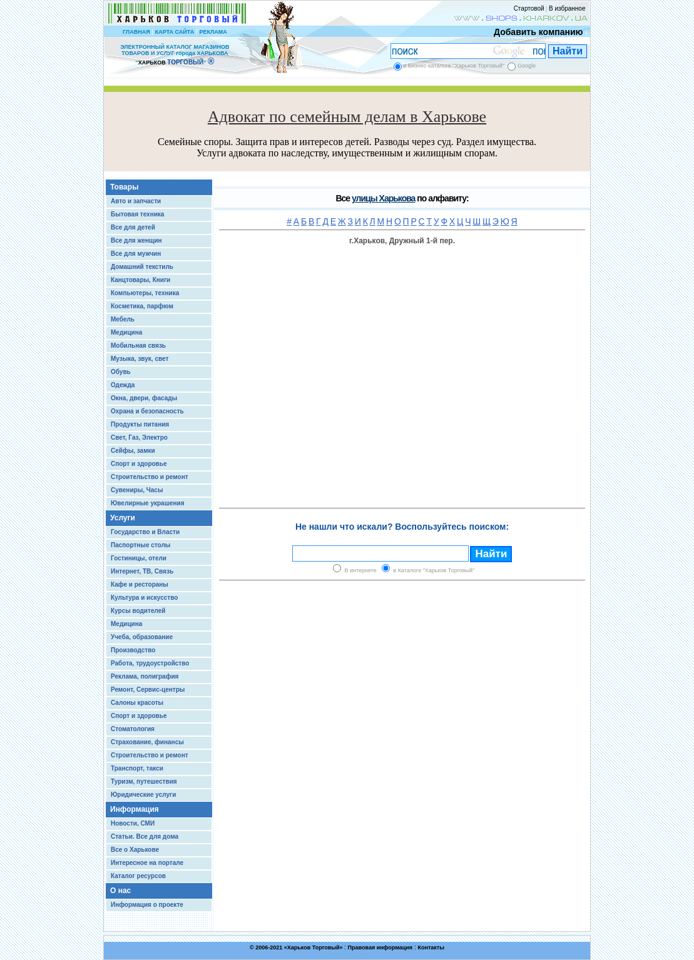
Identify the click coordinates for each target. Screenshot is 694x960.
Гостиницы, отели (138, 558)
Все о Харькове (135, 849)
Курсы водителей (138, 610)
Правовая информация (380, 947)
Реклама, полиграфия (144, 676)
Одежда (123, 384)
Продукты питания (140, 424)
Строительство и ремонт (149, 476)
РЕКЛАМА (213, 32)
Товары (124, 187)
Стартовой (529, 8)
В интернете (361, 570)
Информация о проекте (147, 904)
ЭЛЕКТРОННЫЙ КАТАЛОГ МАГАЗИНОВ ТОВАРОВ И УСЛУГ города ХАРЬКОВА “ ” (174, 55)
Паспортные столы (140, 545)
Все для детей (133, 227)
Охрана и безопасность (147, 411)
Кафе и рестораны (139, 584)
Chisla (362, 954)
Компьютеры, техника (145, 293)
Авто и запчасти (136, 201)
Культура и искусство (144, 597)
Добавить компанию (535, 32)
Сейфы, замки (133, 450)
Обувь (121, 371)
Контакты (430, 947)
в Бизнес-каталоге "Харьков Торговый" (454, 66)
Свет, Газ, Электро (139, 437)
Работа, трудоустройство (150, 663)
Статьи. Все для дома (144, 836)
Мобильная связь (138, 345)
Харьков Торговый (313, 947)
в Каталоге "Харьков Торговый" (433, 570)
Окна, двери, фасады (144, 398)
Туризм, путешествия (144, 781)
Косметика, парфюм (142, 306)
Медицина (126, 332)
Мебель (123, 319)
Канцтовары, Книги (140, 279)
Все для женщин (136, 240)
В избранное (567, 8)
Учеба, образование (142, 637)
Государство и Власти (145, 531)
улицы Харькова (383, 198)
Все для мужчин (136, 253)
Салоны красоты (137, 702)
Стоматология (133, 728)
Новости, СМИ (133, 823)
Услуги (122, 517)
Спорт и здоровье (138, 463)
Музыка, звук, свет (139, 358)
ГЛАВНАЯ (136, 32)
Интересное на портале (147, 862)
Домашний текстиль (142, 266)
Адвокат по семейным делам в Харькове (347, 117)
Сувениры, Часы (137, 490)
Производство (133, 650)
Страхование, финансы (147, 742)
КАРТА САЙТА (174, 32)
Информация (134, 809)
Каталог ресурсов (138, 875)
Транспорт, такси (137, 768)
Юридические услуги (143, 794)
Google (527, 66)
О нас (120, 890)
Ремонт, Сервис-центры (148, 689)
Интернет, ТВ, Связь (142, 571)
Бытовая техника (137, 214)
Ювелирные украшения (148, 503)
